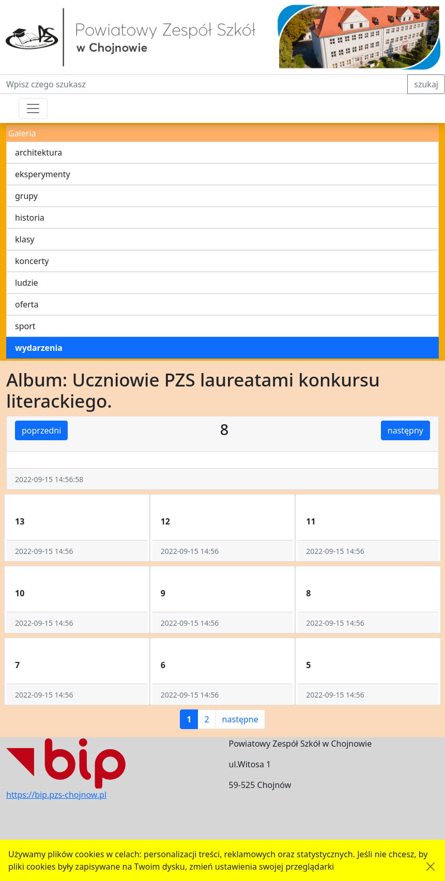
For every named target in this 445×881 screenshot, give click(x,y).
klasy (24, 239)
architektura (38, 152)
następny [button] (405, 430)
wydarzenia (39, 347)
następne (240, 719)
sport (25, 326)
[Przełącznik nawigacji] (33, 108)
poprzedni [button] (41, 430)
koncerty (32, 261)
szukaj (426, 84)
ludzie (26, 282)
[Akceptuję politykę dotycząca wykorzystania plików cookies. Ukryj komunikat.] (430, 866)
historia (29, 217)
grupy (26, 196)
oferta (27, 304)
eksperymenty (42, 174)
